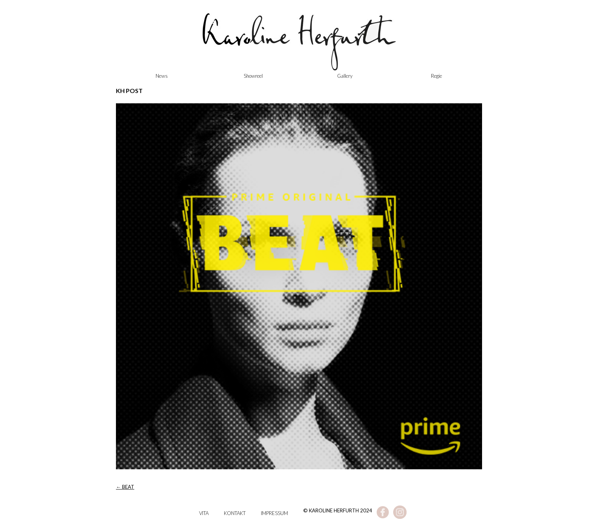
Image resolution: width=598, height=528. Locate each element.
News (162, 76)
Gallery (344, 76)
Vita (204, 513)
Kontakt (235, 513)
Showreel (253, 76)
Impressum (274, 513)
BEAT (125, 487)
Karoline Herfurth (299, 45)
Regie (436, 76)
